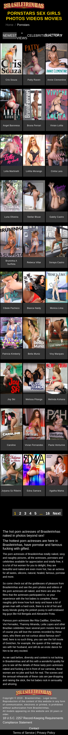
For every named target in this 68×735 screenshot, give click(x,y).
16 (48, 513)
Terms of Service (24, 732)
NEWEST (10, 35)
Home (9, 24)
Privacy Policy (46, 732)
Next (57, 513)
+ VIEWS (22, 35)
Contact (34, 728)
